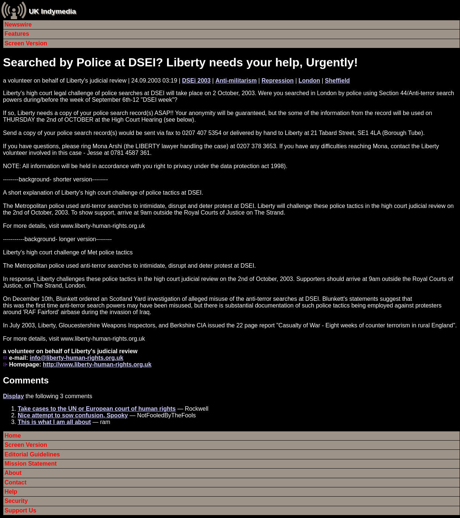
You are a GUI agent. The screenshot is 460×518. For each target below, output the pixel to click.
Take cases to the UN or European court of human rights (97, 409)
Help (10, 492)
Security (16, 501)
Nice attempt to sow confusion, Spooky (73, 415)
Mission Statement (30, 463)
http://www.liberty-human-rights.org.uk (97, 364)
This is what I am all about (54, 422)
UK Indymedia (52, 11)
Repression (278, 80)
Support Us (20, 510)
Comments (26, 380)
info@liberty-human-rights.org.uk (76, 358)
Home (12, 435)
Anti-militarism (236, 80)
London (309, 80)
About (12, 473)
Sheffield (337, 80)
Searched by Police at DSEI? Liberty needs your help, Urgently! (180, 62)
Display (13, 396)
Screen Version (25, 43)
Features (16, 34)
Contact (15, 482)
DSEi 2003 (196, 80)
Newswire (18, 24)
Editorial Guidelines (32, 454)
